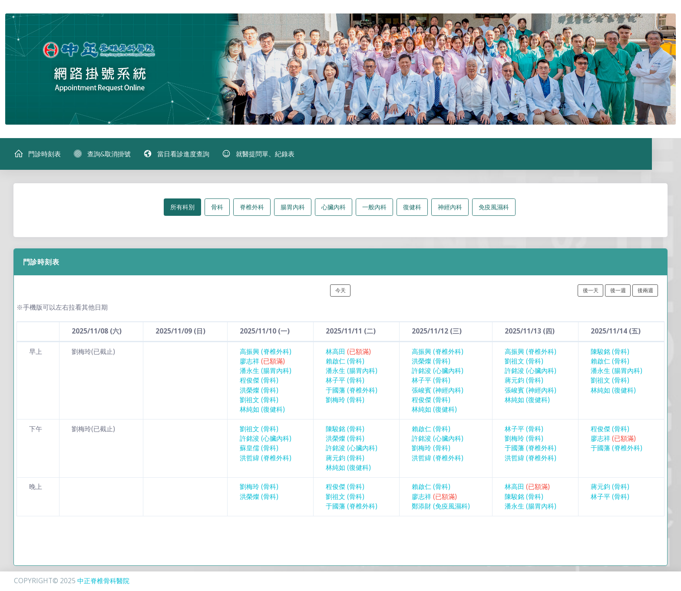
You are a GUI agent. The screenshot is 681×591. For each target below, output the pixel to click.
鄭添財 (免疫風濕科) (441, 506)
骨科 (217, 207)
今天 (340, 290)
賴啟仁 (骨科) (345, 361)
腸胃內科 (293, 207)
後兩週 (645, 290)
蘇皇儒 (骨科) (259, 448)
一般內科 (374, 207)
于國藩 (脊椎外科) (351, 390)
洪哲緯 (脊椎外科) (265, 458)
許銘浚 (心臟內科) (437, 371)
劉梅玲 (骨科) (345, 400)
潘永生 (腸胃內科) (265, 371)
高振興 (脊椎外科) (265, 352)
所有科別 (182, 207)
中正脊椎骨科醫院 (103, 580)
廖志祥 (262, 361)
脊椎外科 (252, 207)
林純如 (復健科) (262, 410)
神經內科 (450, 207)
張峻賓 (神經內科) (437, 390)
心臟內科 (333, 207)
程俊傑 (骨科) (259, 381)
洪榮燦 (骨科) (259, 390)
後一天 (590, 290)
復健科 (412, 207)
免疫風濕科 (494, 207)
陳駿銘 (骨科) (610, 352)
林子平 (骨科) (345, 381)
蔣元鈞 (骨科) (524, 381)
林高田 (348, 352)
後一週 (618, 290)
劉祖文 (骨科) (259, 400)
